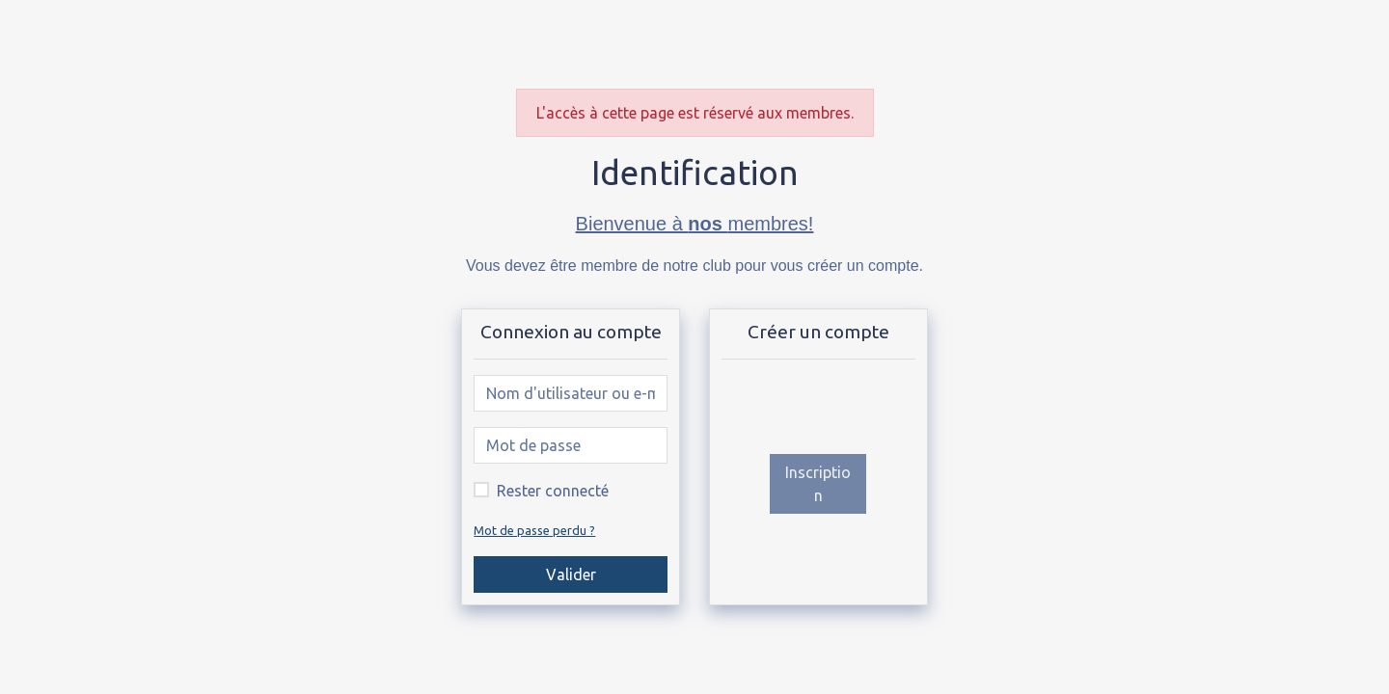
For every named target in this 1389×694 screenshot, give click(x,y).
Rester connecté (553, 490)
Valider (571, 574)
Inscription (818, 484)
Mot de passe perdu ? (534, 530)
